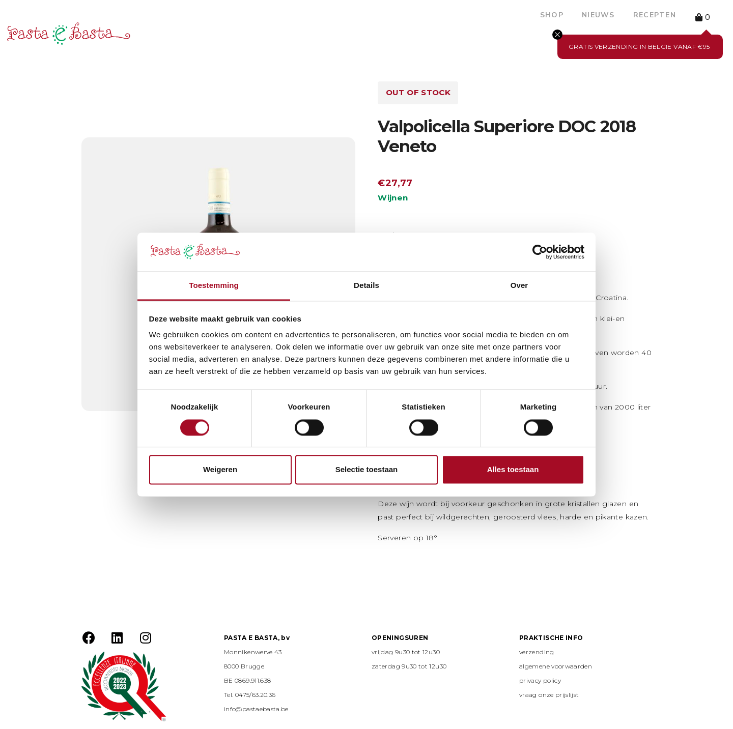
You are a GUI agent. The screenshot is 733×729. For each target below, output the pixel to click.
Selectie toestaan (366, 469)
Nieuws (598, 15)
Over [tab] (519, 285)
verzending (536, 652)
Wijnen (393, 197)
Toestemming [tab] (214, 285)
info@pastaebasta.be (256, 709)
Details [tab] (366, 285)
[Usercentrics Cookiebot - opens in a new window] (539, 251)
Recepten (654, 15)
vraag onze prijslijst (549, 694)
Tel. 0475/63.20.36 (249, 694)
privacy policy (540, 680)
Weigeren (220, 469)
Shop (551, 15)
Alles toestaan (513, 469)
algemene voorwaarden (555, 666)
